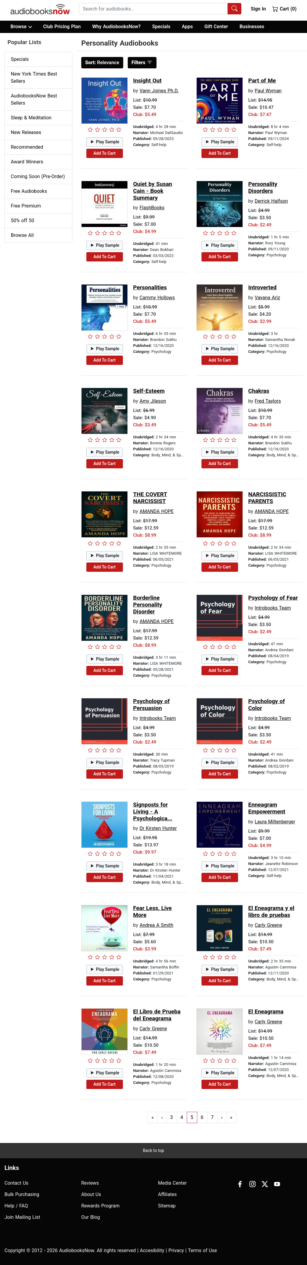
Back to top (153, 1150)
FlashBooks (151, 207)
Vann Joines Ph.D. (159, 91)
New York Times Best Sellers (34, 77)
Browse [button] (21, 26)
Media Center (172, 1183)
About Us (91, 1194)
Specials (161, 26)
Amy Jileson (152, 401)
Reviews (90, 1183)
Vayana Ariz (267, 297)
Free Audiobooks (29, 191)
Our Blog (90, 1217)
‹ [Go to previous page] (162, 1117)
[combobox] (160, 8)
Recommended (27, 147)
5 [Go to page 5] (192, 1117)
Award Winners (27, 162)
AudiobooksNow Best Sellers (34, 99)
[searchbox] (153, 8)
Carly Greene (268, 925)
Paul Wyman (268, 91)
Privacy (176, 1250)
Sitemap (167, 1206)
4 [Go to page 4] (181, 1117)
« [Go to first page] (152, 1117)
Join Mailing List (22, 1217)
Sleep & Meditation (31, 118)
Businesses (252, 26)
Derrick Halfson (271, 201)
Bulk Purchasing (21, 1194)
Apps (187, 26)
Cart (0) (284, 9)
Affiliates (167, 1194)
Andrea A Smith (156, 925)
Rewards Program (100, 1206)
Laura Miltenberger (275, 822)
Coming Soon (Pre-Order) (38, 176)
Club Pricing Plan (62, 26)
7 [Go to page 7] (212, 1117)
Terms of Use (202, 1250)
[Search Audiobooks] (234, 8)
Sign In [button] (258, 9)
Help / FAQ (16, 1206)
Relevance (102, 62)
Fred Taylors (268, 401)
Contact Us (16, 1183)
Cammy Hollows (156, 297)
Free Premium (26, 206)
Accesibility (152, 1250)
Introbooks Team (273, 608)
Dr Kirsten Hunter (158, 828)
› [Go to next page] (222, 1117)
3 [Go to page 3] (171, 1117)
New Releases (26, 132)
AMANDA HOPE (156, 511)
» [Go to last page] (231, 1117)
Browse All (22, 235)
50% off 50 (22, 220)
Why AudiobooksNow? (116, 26)
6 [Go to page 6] (202, 1117)
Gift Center (216, 26)
